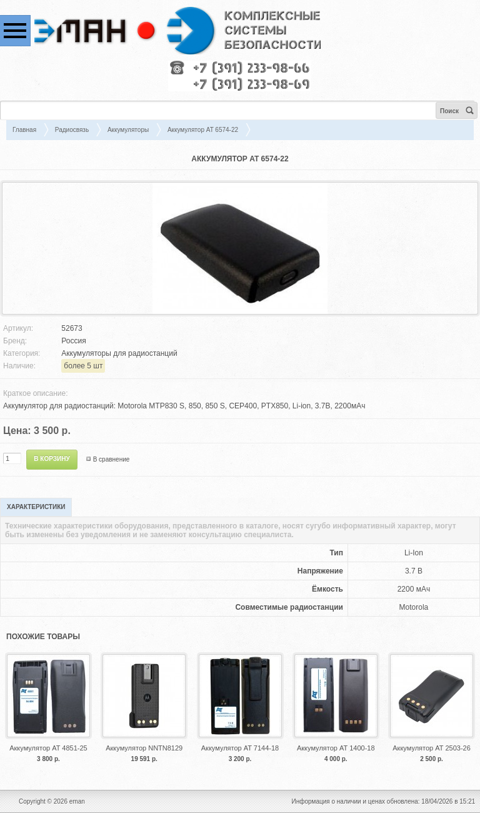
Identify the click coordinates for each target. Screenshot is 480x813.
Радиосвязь (72, 129)
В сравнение (111, 459)
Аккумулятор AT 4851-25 (48, 748)
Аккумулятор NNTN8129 (144, 748)
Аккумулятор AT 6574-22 (203, 129)
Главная (24, 129)
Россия (73, 340)
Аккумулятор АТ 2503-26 (431, 748)
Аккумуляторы (128, 129)
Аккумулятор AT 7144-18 (240, 748)
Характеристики (36, 506)
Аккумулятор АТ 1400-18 (336, 748)
